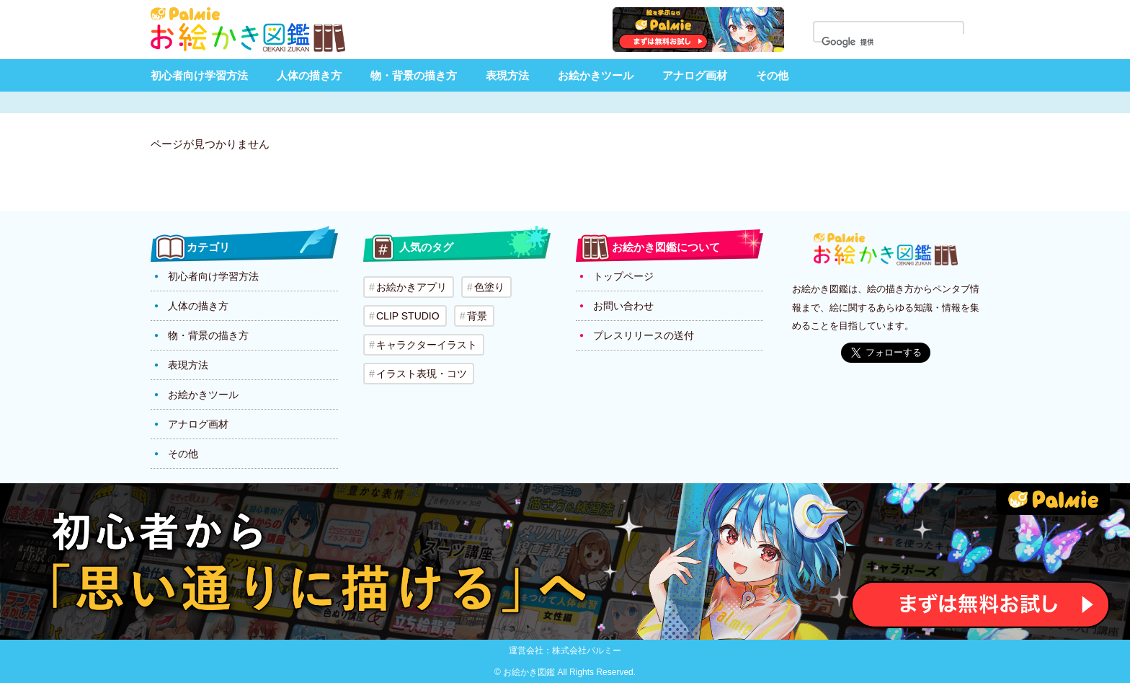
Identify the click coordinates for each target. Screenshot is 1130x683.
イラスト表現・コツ (421, 373)
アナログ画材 (694, 75)
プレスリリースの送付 (643, 335)
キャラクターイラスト (426, 345)
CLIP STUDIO (408, 316)
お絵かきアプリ (411, 287)
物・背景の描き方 (413, 75)
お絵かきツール (595, 75)
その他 (772, 75)
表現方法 (507, 75)
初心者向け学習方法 (199, 75)
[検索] (897, 42)
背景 (477, 316)
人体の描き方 (309, 75)
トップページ (623, 276)
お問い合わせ (623, 306)
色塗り (489, 287)
